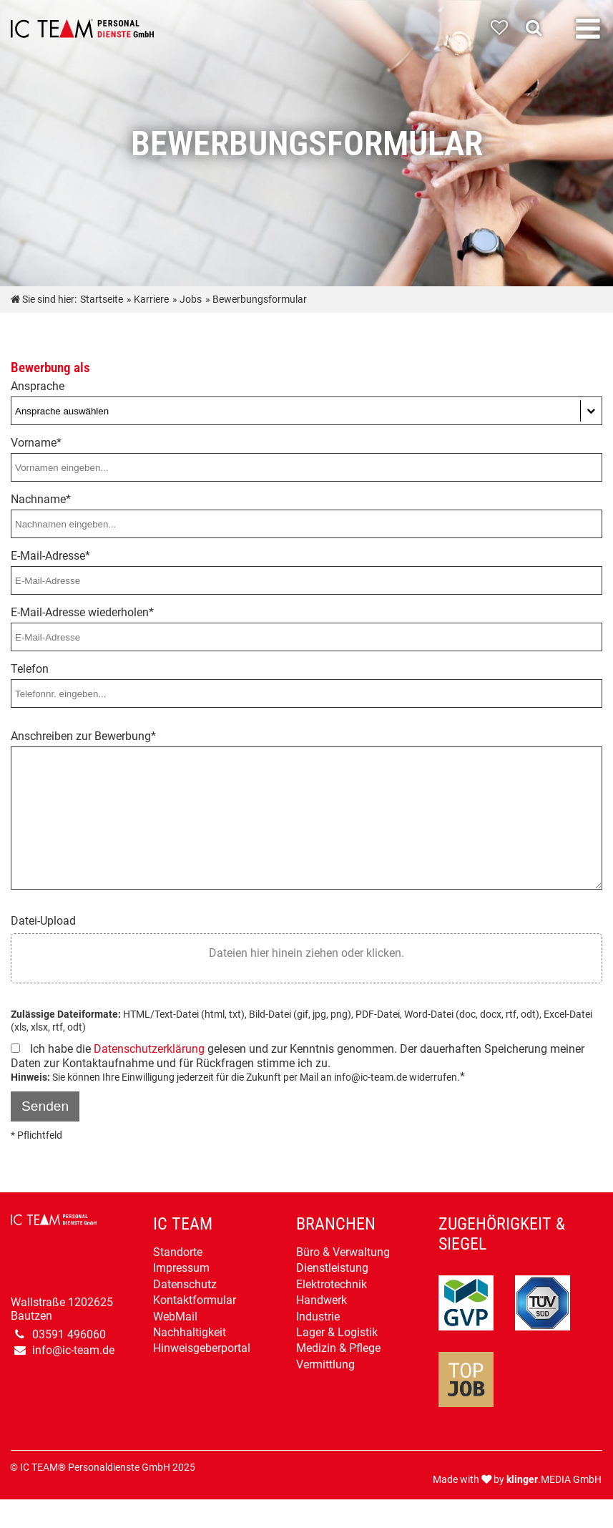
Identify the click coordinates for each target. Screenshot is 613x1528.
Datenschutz (185, 1284)
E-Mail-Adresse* (50, 556)
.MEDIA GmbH (554, 1480)
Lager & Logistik (337, 1332)
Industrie (318, 1316)
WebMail (175, 1316)
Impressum (181, 1268)
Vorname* (36, 442)
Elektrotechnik (331, 1284)
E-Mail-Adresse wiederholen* (82, 612)
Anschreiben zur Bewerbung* (83, 736)
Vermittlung (325, 1364)
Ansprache (37, 386)
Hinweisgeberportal (201, 1348)
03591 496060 (69, 1334)
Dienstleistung (332, 1268)
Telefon (30, 669)
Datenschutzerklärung (149, 1049)
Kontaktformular (194, 1300)
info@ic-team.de (73, 1350)
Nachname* (41, 499)
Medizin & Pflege (338, 1348)
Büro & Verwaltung (343, 1252)
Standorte (177, 1252)
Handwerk (321, 1300)
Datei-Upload (43, 921)
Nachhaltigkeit (189, 1332)
